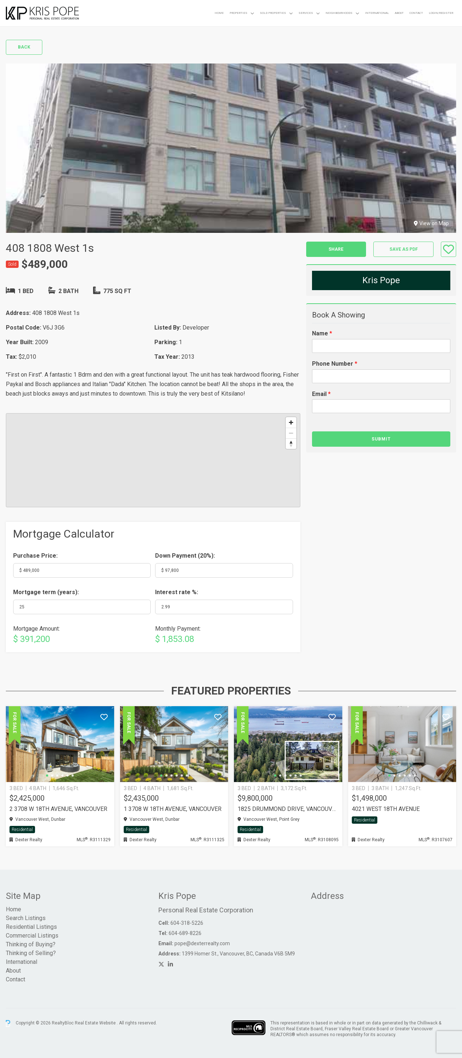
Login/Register (441, 13)
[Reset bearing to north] (291, 443)
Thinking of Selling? (31, 953)
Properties (238, 13)
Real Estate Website (96, 1023)
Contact (416, 13)
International (377, 13)
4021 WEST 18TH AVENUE (386, 808)
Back (24, 47)
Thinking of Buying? (30, 944)
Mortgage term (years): (46, 592)
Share (335, 249)
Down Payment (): (185, 555)
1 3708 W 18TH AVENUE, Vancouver (173, 808)
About (399, 13)
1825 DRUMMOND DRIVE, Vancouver (288, 808)
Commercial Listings (32, 935)
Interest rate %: (176, 592)
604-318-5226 (186, 923)
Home (219, 13)
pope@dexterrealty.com (202, 943)
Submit (381, 439)
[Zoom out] (291, 433)
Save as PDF (403, 249)
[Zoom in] (291, 422)
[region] (153, 460)
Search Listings (26, 918)
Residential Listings (31, 926)
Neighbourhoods (339, 13)
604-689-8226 (185, 933)
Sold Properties (273, 13)
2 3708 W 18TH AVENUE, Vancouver (58, 808)
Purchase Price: (35, 555)
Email (321, 394)
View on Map (431, 223)
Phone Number (334, 363)
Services (306, 13)
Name (322, 333)
